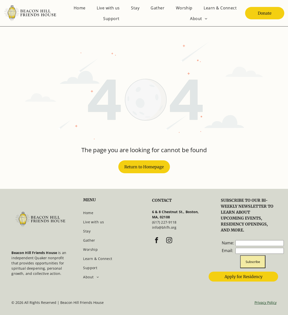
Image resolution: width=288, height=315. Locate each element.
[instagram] (169, 241)
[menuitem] (79, 7)
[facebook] (156, 241)
